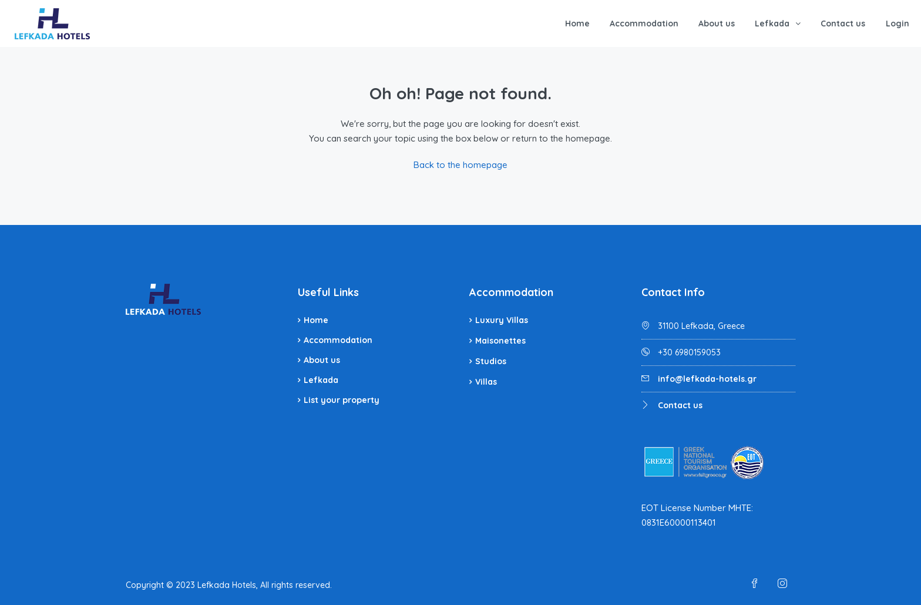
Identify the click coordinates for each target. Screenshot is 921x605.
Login (897, 23)
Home (577, 23)
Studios (490, 361)
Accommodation (644, 23)
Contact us (843, 23)
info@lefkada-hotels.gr (707, 379)
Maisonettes (500, 340)
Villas (486, 382)
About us (716, 23)
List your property (341, 400)
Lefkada (772, 23)
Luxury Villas (501, 320)
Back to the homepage (460, 164)
